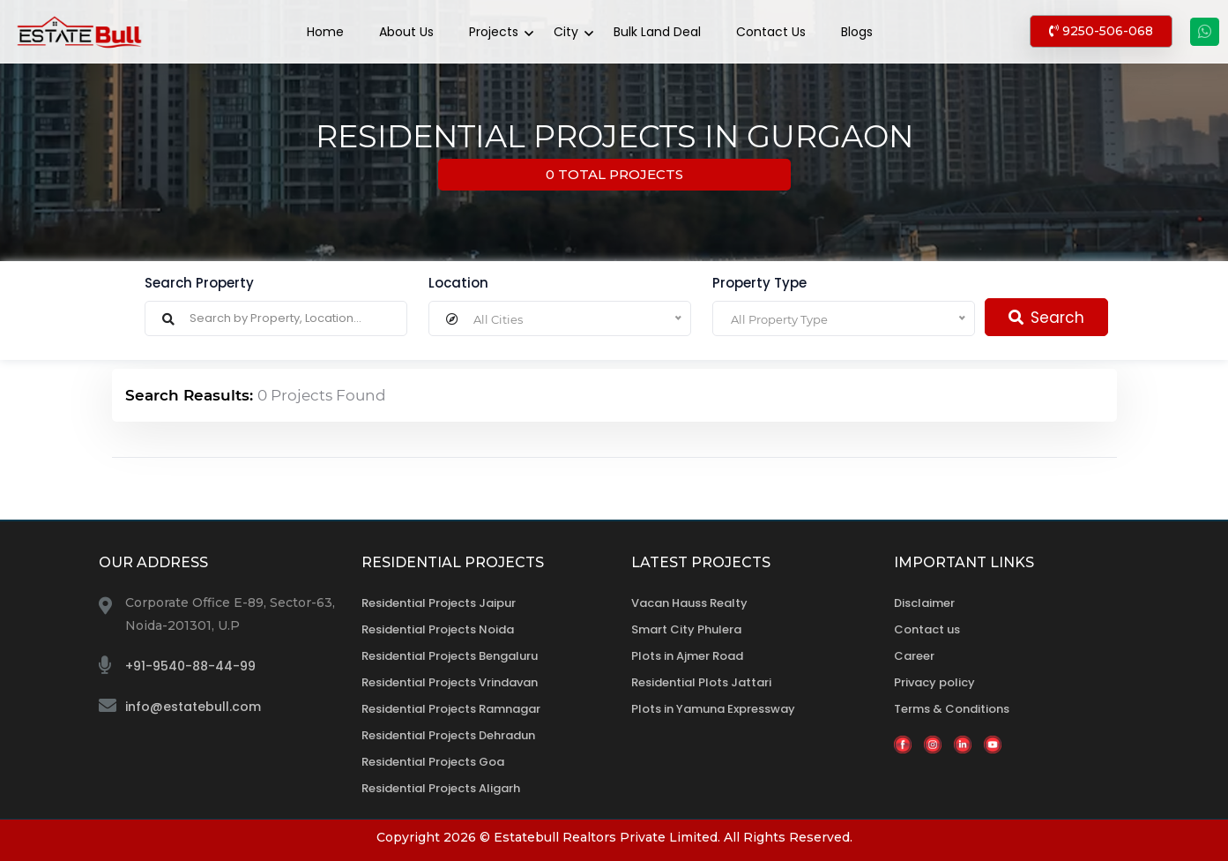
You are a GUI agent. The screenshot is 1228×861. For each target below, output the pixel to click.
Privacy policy (934, 682)
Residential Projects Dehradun (448, 735)
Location (458, 282)
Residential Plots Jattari (701, 682)
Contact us (927, 629)
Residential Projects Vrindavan (449, 682)
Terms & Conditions (951, 708)
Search (1046, 317)
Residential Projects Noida (437, 629)
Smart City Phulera (686, 629)
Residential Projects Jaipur (438, 603)
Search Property (199, 282)
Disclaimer (924, 603)
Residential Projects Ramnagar (450, 708)
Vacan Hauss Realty (689, 603)
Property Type (759, 282)
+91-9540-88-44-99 (190, 666)
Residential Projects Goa (432, 761)
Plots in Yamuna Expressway (713, 708)
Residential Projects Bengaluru (449, 656)
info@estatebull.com (193, 706)
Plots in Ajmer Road (687, 656)
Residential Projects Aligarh (440, 788)
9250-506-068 (1101, 31)
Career (914, 656)
